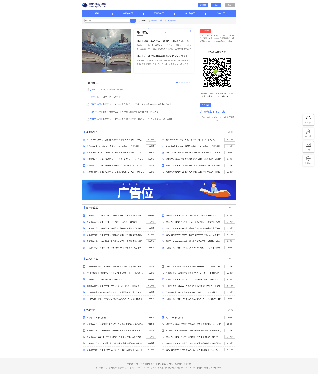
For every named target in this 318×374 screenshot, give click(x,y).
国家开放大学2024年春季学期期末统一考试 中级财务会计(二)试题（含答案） (194, 350)
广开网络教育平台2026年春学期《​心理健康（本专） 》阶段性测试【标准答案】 (115, 273)
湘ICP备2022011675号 (164, 364)
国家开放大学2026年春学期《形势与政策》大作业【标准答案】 (112, 222)
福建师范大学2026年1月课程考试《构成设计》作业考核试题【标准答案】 (194, 172)
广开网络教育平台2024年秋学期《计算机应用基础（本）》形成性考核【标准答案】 (194, 248)
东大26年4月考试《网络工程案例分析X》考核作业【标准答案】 (191, 140)
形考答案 (153, 20)
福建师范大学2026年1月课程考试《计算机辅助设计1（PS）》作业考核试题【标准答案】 (115, 172)
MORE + (231, 132)
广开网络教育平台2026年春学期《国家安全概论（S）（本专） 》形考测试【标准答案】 (194, 267)
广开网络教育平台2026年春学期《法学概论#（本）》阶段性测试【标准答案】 (194, 299)
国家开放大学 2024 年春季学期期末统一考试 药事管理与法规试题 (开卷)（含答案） (115, 343)
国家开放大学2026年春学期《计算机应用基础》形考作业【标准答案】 (115, 215)
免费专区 (221, 13)
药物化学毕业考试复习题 (97, 318)
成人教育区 (190, 13)
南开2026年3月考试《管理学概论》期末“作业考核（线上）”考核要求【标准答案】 (194, 153)
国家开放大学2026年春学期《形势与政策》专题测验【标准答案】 (192, 215)
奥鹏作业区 (128, 13)
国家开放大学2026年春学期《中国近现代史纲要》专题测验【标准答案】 (115, 228)
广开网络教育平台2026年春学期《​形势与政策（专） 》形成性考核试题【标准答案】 (115, 267)
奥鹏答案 (172, 20)
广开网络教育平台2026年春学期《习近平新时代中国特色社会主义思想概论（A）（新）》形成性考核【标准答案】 (194, 286)
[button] (103, 70)
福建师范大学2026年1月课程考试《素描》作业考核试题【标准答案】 (193, 165)
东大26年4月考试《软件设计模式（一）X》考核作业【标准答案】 (113, 146)
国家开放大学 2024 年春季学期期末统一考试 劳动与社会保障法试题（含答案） (115, 337)
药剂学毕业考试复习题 (175, 318)
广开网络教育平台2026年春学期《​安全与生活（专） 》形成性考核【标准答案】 (194, 273)
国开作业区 (159, 13)
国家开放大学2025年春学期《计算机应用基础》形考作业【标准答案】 (115, 235)
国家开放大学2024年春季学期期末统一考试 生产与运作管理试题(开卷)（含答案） (115, 350)
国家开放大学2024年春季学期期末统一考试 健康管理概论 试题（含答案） (194, 324)
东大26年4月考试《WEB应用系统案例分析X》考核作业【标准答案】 (193, 146)
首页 (97, 13)
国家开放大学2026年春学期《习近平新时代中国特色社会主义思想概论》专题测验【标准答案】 (115, 248)
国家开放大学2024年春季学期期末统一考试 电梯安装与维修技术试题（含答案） (115, 324)
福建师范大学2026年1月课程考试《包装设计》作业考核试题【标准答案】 (194, 159)
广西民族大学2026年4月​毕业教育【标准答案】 (105, 279)
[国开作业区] (96, 104)
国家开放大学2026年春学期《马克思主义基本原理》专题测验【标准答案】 (194, 241)
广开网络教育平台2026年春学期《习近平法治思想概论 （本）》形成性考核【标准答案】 (115, 292)
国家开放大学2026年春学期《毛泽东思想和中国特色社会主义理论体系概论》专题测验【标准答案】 (194, 228)
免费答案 (162, 20)
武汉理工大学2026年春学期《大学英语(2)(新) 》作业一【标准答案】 (114, 286)
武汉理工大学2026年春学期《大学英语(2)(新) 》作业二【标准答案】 (193, 279)
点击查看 (151, 140)
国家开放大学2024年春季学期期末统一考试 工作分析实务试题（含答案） (194, 337)
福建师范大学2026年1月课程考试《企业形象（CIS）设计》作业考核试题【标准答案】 (115, 159)
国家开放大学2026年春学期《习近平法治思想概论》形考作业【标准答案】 (194, 222)
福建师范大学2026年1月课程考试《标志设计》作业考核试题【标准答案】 (115, 165)
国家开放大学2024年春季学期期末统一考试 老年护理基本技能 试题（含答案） (194, 330)
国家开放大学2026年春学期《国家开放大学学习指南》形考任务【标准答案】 (194, 235)
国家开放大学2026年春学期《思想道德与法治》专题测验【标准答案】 (115, 241)
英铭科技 (187, 364)
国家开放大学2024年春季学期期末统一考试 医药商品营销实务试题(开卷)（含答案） (194, 343)
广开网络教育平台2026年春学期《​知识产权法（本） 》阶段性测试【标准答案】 (194, 292)
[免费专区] (94, 89)
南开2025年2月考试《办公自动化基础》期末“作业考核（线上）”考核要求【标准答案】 (115, 140)
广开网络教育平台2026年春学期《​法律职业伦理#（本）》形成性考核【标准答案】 (115, 299)
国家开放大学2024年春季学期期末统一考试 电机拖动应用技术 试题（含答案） (115, 330)
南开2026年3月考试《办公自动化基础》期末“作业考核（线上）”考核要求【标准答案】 (115, 153)
